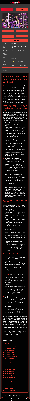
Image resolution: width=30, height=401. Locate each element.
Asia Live (19, 205)
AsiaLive (5, 85)
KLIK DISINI (14, 69)
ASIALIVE (13, 43)
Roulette (7, 274)
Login (11, 399)
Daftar (19, 399)
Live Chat (3, 399)
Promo (26, 399)
